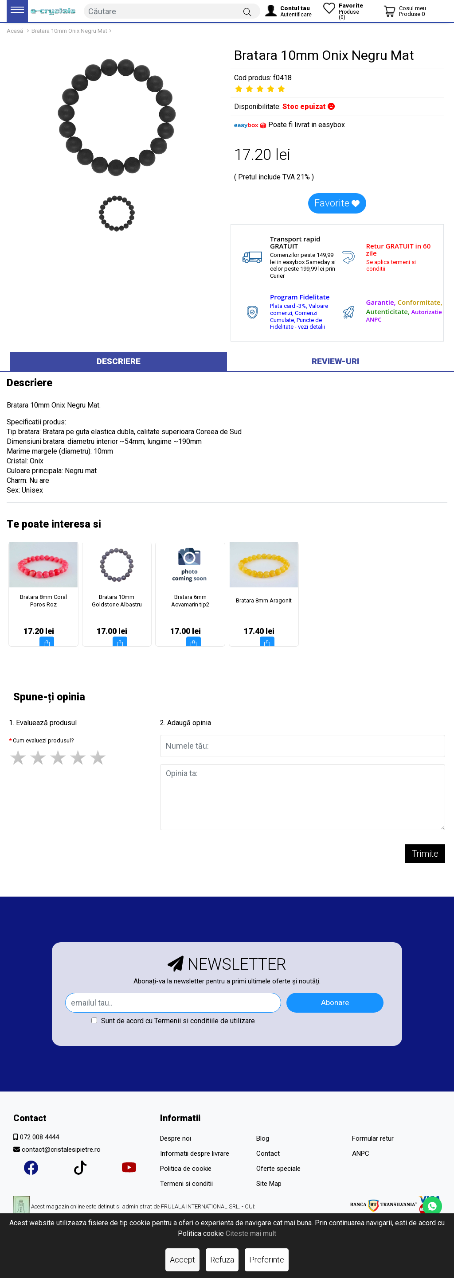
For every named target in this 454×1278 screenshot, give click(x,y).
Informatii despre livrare (194, 1154)
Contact (268, 1154)
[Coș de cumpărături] (405, 11)
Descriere (119, 361)
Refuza (222, 1259)
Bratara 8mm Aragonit (264, 600)
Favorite (337, 203)
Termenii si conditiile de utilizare (204, 1021)
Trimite (424, 853)
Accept (182, 1259)
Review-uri (335, 361)
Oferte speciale (278, 1169)
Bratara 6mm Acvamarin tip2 (190, 601)
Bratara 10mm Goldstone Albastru (117, 601)
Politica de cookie (185, 1169)
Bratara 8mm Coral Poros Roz (43, 601)
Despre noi (175, 1138)
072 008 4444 (39, 1137)
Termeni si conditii (186, 1184)
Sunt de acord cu (173, 1021)
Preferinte (266, 1259)
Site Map (269, 1184)
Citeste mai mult (251, 1233)
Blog (262, 1138)
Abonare (335, 1002)
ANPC (360, 1154)
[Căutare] (247, 11)
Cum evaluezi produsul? (43, 740)
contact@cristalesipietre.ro (61, 1150)
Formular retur (373, 1138)
